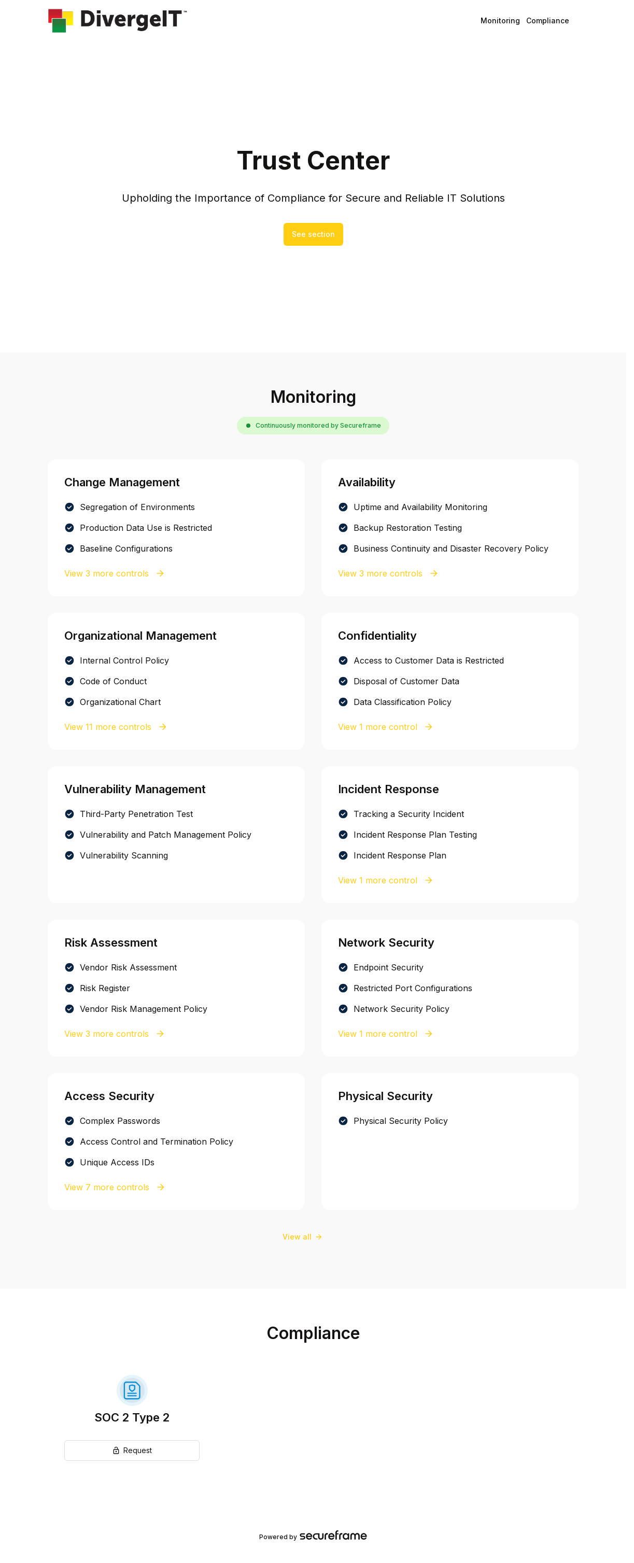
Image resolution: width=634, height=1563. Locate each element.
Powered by (313, 1536)
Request (132, 1450)
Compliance (547, 20)
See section (313, 234)
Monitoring (500, 20)
